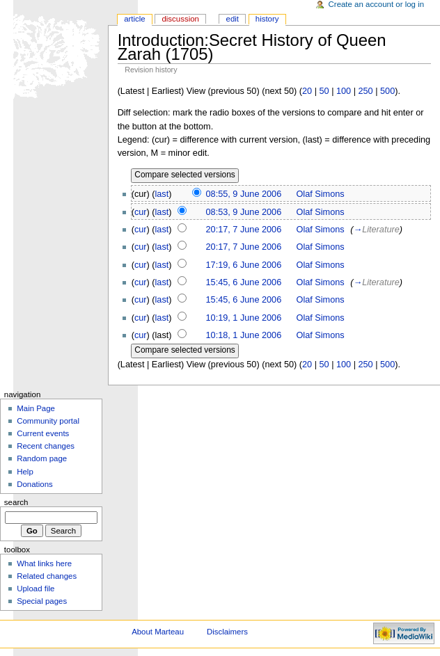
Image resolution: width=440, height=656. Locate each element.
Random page (42, 458)
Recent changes (45, 446)
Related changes (47, 576)
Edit (232, 19)
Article (135, 19)
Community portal (48, 421)
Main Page (36, 408)
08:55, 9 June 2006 (244, 194)
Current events (43, 433)
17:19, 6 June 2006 (244, 265)
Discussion (180, 19)
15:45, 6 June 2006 (244, 282)
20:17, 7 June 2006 (244, 229)
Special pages (42, 601)
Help (25, 471)
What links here (44, 563)
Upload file (35, 588)
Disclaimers (227, 631)
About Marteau (158, 631)
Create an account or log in (377, 4)
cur (140, 212)
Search (16, 502)
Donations (35, 484)
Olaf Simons (321, 194)
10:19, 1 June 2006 (244, 318)
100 (343, 91)
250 (366, 91)
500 (387, 91)
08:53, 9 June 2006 (244, 212)
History (267, 19)
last (162, 194)
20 (307, 91)
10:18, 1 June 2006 (244, 335)
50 (324, 91)
